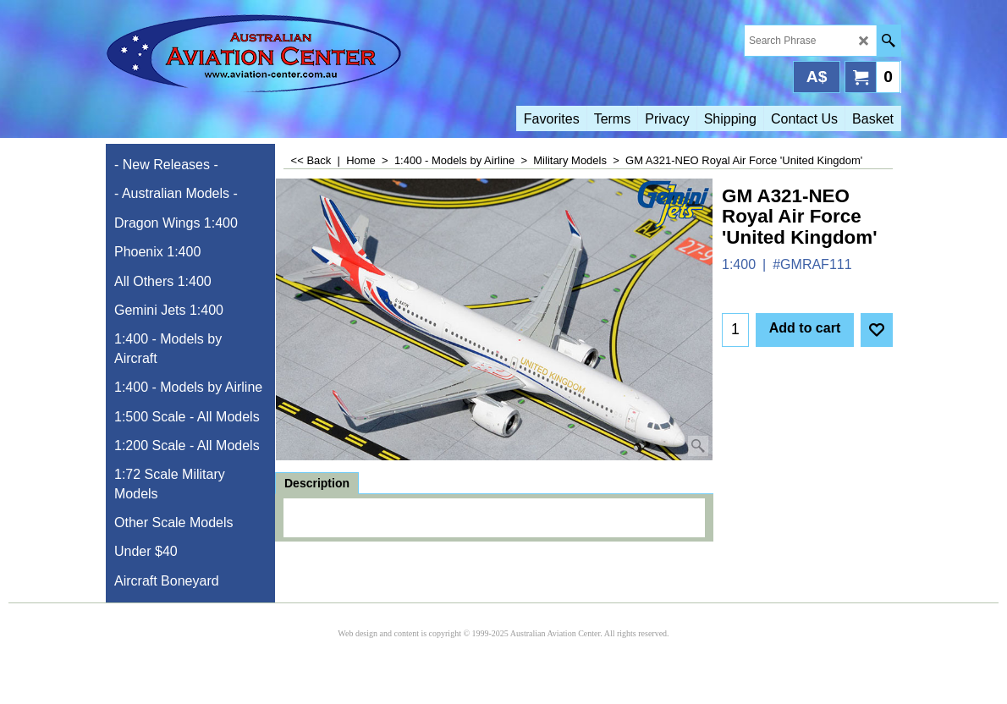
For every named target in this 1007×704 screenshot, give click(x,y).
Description (316, 483)
